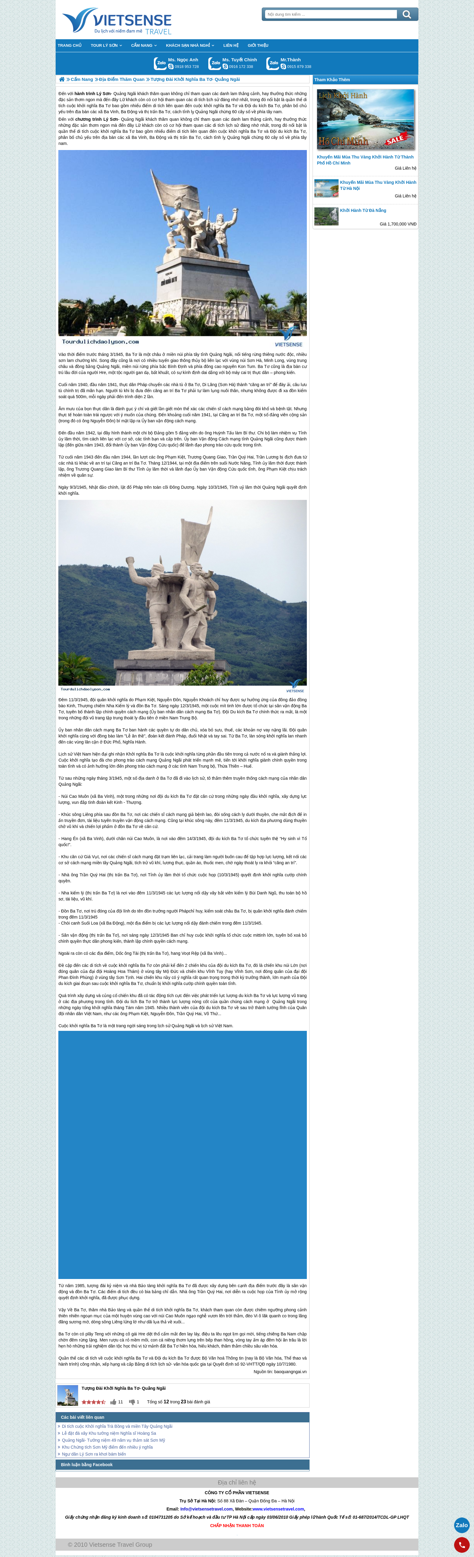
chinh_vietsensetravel (225, 66)
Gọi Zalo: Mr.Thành (273, 63)
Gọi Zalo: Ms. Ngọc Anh (160, 63)
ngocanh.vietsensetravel (171, 66)
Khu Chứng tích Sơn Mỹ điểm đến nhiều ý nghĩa (107, 1447)
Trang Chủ (132, 19)
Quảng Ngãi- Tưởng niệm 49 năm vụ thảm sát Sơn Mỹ (113, 1440)
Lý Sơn (110, 119)
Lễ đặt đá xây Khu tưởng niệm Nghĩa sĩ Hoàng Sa (109, 1433)
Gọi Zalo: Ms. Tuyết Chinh (215, 63)
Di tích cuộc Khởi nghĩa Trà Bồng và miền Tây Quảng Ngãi (117, 1426)
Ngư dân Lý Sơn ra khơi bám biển (94, 1454)
